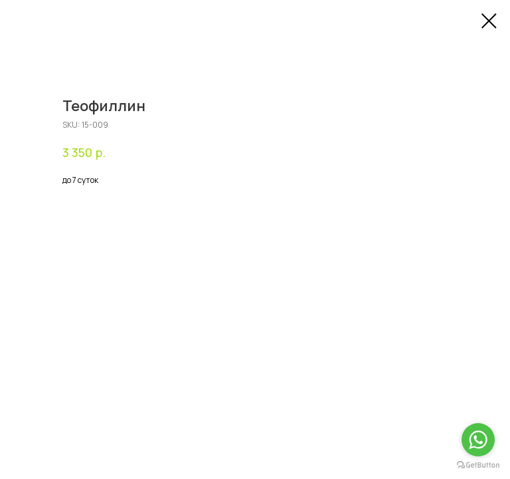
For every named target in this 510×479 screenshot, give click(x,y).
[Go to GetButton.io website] (478, 465)
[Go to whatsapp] (478, 439)
